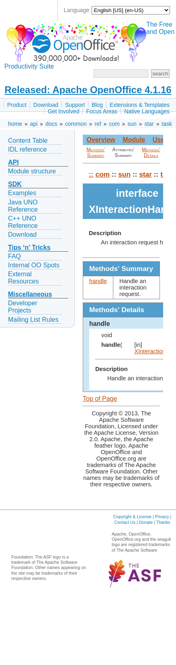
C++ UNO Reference (23, 222)
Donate (146, 522)
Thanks (163, 522)
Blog (97, 105)
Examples (22, 193)
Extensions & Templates (140, 105)
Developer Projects (22, 307)
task (167, 124)
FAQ (14, 256)
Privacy (162, 516)
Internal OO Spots (33, 265)
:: (91, 174)
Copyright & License (132, 516)
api (34, 124)
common (76, 124)
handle (98, 281)
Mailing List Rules (33, 319)
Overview (100, 139)
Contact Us (124, 522)
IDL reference (27, 149)
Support (75, 105)
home (15, 124)
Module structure (32, 171)
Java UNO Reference (23, 206)
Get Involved (64, 111)
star (148, 124)
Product (17, 105)
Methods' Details (151, 152)
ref (97, 124)
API (13, 162)
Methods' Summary (95, 152)
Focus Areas (101, 111)
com (114, 124)
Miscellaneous (30, 294)
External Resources (23, 278)
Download (45, 105)
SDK (15, 184)
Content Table (27, 140)
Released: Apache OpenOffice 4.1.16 (87, 89)
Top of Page (100, 398)
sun (132, 124)
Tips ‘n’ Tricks (29, 247)
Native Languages (147, 111)
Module (134, 139)
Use (158, 139)
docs (51, 124)
